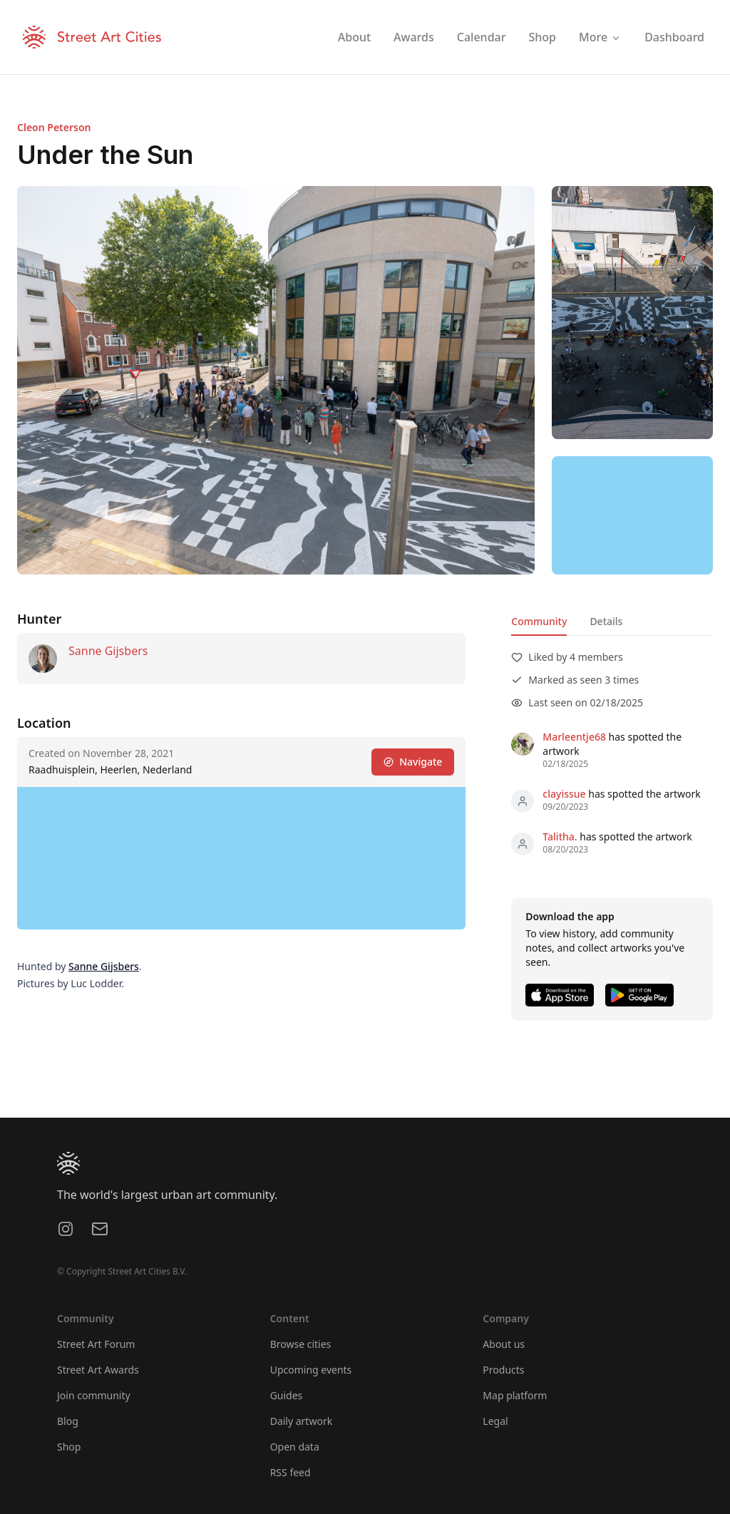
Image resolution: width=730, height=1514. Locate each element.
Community (539, 621)
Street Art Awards (98, 1369)
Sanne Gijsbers (108, 651)
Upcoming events (311, 1369)
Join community (93, 1395)
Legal (495, 1421)
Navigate (413, 761)
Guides (286, 1395)
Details (606, 621)
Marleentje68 (574, 736)
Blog (67, 1421)
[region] (632, 515)
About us (504, 1344)
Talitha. (560, 836)
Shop (69, 1446)
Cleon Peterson (54, 127)
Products (503, 1369)
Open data (294, 1446)
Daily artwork (301, 1421)
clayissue (564, 793)
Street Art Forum (96, 1344)
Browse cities (300, 1344)
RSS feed (290, 1472)
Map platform (515, 1395)
